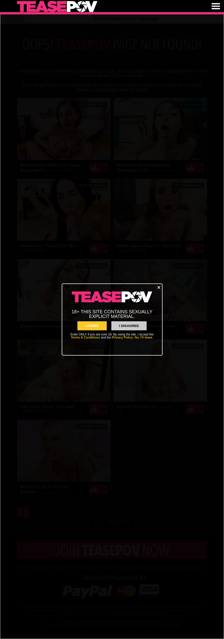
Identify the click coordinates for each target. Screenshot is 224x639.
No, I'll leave (143, 337)
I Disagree (129, 326)
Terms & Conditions (85, 337)
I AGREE (92, 326)
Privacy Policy (122, 337)
